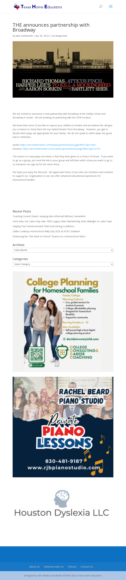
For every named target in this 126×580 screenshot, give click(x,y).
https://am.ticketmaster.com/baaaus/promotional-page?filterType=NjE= (58, 144)
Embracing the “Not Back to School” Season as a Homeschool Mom (49, 236)
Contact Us (87, 566)
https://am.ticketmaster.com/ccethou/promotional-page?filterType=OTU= (62, 148)
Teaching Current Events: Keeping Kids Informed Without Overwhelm (49, 216)
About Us (34, 566)
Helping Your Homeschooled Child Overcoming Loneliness (43, 226)
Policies (72, 566)
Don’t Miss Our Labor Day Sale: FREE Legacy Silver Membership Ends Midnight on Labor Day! (62, 221)
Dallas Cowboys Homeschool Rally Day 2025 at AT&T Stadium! (46, 231)
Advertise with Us (53, 566)
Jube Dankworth (24, 35)
